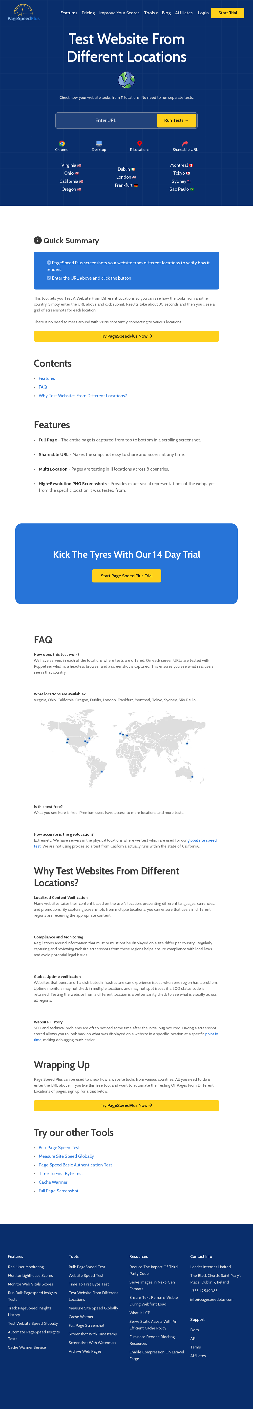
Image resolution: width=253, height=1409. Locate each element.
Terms (195, 1347)
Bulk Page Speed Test (59, 1147)
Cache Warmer (53, 1182)
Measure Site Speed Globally (66, 1156)
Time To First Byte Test (61, 1173)
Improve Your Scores (119, 13)
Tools (151, 13)
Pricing (88, 13)
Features (69, 13)
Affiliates (184, 13)
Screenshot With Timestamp (93, 1334)
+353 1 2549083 (203, 1290)
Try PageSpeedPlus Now (126, 336)
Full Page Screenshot (59, 1191)
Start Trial (227, 13)
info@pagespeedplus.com (211, 1299)
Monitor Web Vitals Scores (30, 1284)
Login (203, 13)
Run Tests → (176, 120)
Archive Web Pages (85, 1351)
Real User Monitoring (26, 1266)
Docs (194, 1329)
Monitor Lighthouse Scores (30, 1275)
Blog (166, 13)
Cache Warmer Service (27, 1347)
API (193, 1338)
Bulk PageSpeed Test (87, 1266)
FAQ (43, 387)
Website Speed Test (86, 1275)
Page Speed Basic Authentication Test (75, 1165)
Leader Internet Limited (210, 1266)
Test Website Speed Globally (33, 1323)
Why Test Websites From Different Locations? (83, 395)
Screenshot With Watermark (92, 1342)
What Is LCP (139, 1312)
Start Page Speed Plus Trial (126, 576)
